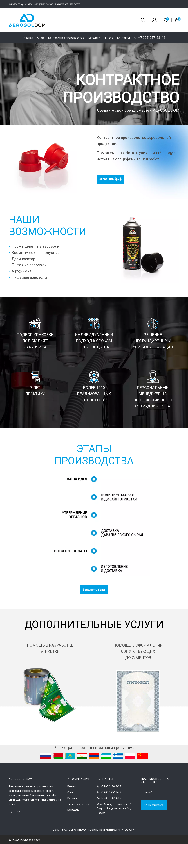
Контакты (123, 37)
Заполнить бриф (110, 179)
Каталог (94, 37)
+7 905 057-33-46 (149, 38)
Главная (28, 37)
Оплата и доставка (78, 804)
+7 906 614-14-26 (110, 798)
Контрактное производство (66, 37)
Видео (109, 37)
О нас (40, 37)
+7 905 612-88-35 (110, 786)
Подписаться (153, 805)
